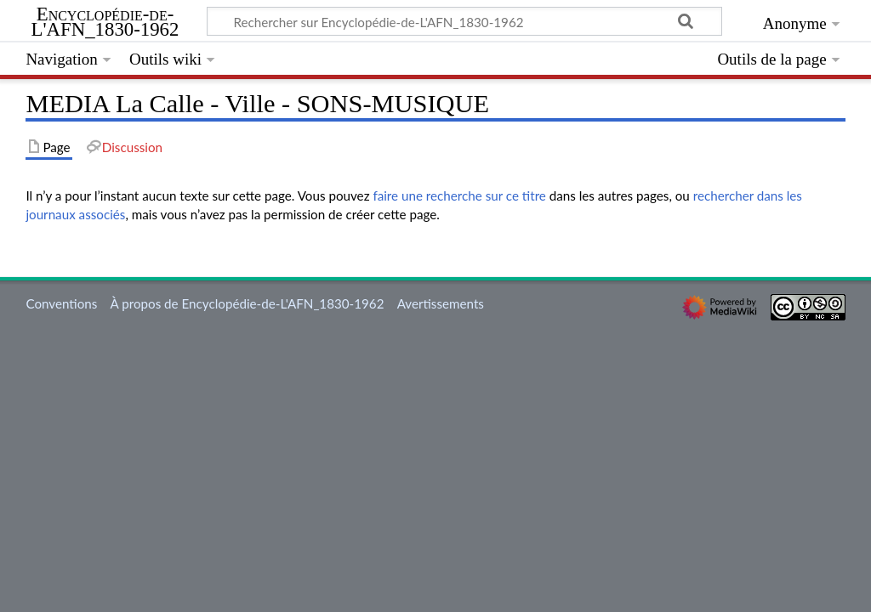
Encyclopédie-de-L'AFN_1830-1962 (105, 22)
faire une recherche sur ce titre (459, 195)
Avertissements (440, 303)
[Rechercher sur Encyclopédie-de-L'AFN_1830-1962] (464, 21)
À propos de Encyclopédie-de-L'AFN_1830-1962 (247, 303)
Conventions (61, 303)
